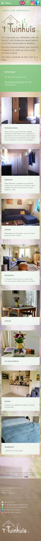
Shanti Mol (20, 475)
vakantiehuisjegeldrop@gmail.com (16, 505)
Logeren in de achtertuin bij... (16, 10)
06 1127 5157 (9, 502)
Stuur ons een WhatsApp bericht (15, 507)
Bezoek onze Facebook (12, 510)
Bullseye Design (18, 477)
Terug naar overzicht (14, 82)
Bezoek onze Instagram (12, 512)
